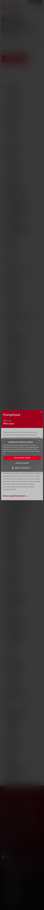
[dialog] (22, 455)
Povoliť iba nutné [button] (22, 463)
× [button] (40, 441)
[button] (22, 468)
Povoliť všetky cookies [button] (22, 458)
